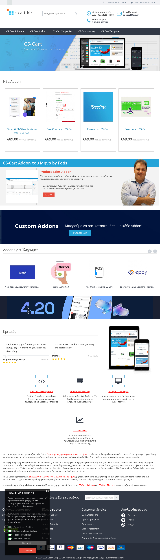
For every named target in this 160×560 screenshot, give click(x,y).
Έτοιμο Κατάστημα (118, 391)
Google (127, 524)
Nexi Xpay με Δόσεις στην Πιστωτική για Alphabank (22, 286)
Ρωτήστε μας (80, 232)
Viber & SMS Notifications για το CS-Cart (22, 130)
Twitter (127, 519)
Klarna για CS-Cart (61, 286)
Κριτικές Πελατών (50, 524)
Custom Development (41, 391)
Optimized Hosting (80, 391)
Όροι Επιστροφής (90, 514)
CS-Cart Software (15, 31)
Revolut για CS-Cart (98, 129)
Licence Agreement (90, 528)
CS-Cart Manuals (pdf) (92, 533)
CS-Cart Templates (111, 31)
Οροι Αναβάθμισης (90, 519)
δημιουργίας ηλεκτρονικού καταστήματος (68, 454)
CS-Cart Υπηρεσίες (62, 31)
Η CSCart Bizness (49, 514)
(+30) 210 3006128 (100, 22)
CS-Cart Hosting (86, 31)
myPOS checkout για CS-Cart (99, 286)
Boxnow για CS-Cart (136, 129)
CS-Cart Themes (107, 485)
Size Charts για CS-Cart (60, 129)
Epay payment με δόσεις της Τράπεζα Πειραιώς (137, 286)
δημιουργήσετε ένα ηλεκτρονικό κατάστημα (52, 476)
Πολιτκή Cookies (37, 503)
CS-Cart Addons (38, 31)
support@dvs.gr (131, 14)
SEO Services (80, 430)
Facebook (129, 515)
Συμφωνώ (27, 550)
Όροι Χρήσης (88, 524)
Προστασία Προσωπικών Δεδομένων (99, 538)
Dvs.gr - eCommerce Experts (111, 557)
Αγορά (48, 194)
